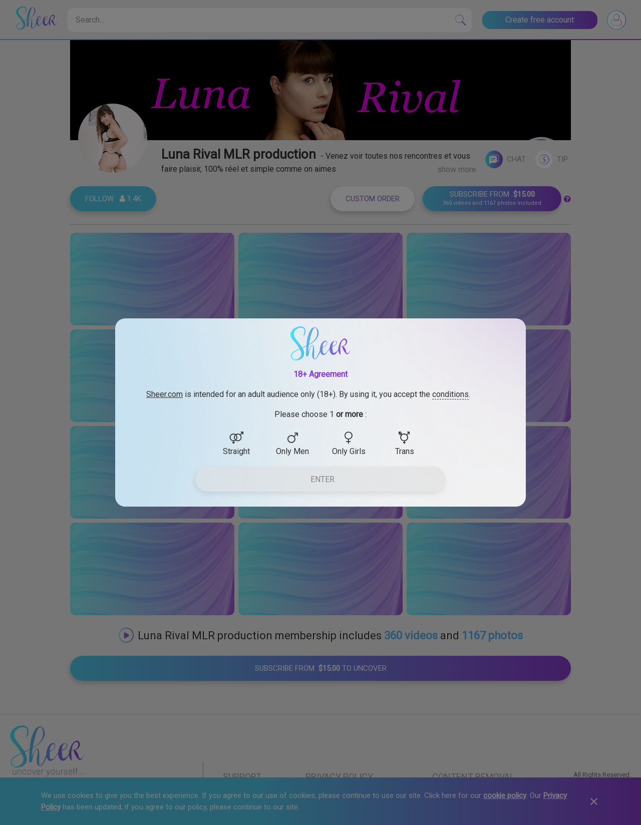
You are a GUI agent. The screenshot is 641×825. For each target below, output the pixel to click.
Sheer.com (164, 394)
